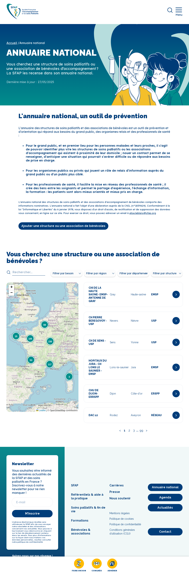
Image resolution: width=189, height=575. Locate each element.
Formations (79, 523)
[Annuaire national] (165, 490)
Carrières (116, 488)
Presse (114, 494)
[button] (69, 379)
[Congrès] (97, 566)
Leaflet (41, 413)
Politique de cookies (121, 521)
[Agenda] (165, 500)
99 (141, 433)
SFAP (74, 488)
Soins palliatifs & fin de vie (88, 512)
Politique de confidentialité (125, 526)
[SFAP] (25, 20)
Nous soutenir (120, 501)
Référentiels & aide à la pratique (87, 499)
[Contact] (165, 534)
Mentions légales (119, 515)
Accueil (11, 45)
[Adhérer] (112, 566)
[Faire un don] (79, 566)
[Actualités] (165, 510)
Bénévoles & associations (80, 534)
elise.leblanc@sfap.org (142, 215)
